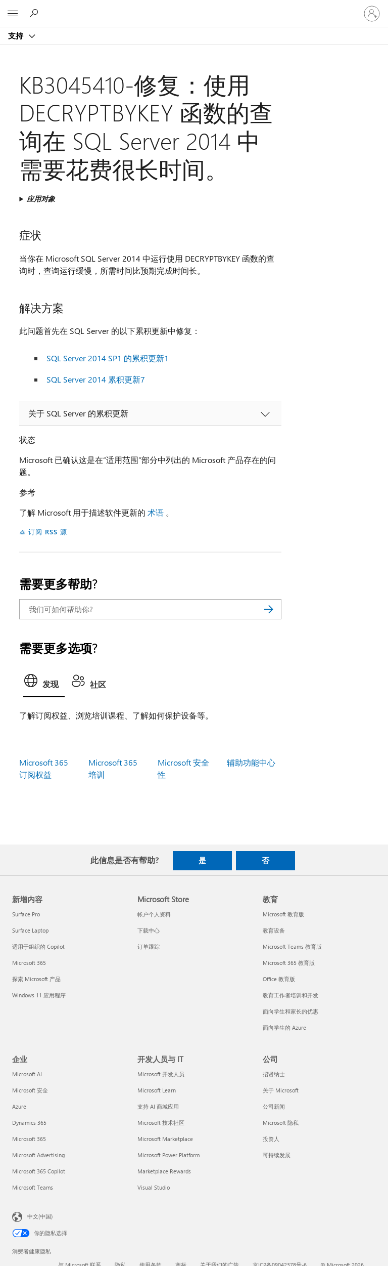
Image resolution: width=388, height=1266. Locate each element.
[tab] (44, 683)
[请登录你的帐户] (372, 14)
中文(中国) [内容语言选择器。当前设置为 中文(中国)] (40, 1216)
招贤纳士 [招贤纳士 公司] (274, 1074)
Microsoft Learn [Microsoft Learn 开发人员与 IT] (156, 1090)
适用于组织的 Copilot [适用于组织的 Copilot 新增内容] (38, 946)
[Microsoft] (193, 8)
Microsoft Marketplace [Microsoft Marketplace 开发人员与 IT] (165, 1139)
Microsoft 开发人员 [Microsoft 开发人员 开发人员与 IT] (160, 1074)
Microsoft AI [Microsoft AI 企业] (27, 1074)
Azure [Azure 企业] (19, 1106)
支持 (16, 35)
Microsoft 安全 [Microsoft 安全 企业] (30, 1090)
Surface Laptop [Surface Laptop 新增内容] (30, 930)
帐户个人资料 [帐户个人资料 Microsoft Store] (154, 914)
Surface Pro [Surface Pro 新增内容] (26, 914)
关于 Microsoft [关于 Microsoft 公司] (281, 1090)
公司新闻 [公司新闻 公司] (274, 1106)
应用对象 (41, 198)
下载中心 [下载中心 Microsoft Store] (148, 930)
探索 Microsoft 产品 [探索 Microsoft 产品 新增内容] (36, 979)
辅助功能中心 (251, 762)
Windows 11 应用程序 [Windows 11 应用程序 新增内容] (39, 995)
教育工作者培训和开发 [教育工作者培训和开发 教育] (290, 995)
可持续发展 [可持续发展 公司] (276, 1155)
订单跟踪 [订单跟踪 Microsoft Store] (148, 946)
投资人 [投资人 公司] (271, 1139)
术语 (156, 512)
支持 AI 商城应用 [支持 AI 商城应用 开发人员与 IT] (158, 1106)
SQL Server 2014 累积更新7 (95, 379)
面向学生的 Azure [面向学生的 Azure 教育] (284, 1027)
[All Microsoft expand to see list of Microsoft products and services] (13, 14)
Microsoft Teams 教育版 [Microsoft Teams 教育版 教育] (292, 946)
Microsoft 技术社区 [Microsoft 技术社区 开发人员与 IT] (160, 1122)
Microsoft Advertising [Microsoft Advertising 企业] (38, 1155)
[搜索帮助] (35, 13)
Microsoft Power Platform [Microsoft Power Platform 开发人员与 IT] (168, 1155)
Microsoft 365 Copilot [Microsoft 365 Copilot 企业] (38, 1171)
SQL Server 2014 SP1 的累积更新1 (107, 358)
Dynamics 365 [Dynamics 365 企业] (29, 1122)
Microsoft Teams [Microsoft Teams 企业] (32, 1187)
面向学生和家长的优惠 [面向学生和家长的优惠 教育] (290, 1011)
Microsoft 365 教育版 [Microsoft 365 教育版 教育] (289, 962)
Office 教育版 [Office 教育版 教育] (279, 979)
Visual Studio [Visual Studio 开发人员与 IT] (153, 1187)
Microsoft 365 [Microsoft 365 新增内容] (29, 962)
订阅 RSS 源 (47, 531)
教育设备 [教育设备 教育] (274, 930)
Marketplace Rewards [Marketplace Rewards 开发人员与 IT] (164, 1171)
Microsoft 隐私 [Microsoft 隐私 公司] (281, 1122)
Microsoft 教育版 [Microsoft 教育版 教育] (283, 914)
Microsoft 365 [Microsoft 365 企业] (29, 1139)
